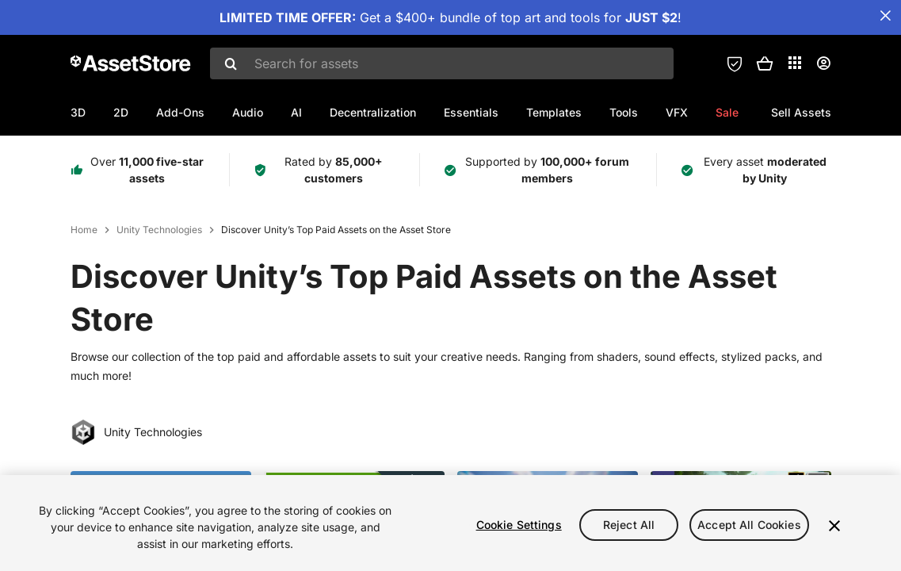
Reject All (629, 524)
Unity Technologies (159, 230)
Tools (623, 112)
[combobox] (442, 63)
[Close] (834, 525)
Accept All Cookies (749, 524)
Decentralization (373, 112)
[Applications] (794, 62)
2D (120, 112)
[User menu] (823, 63)
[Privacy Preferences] (734, 63)
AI (296, 112)
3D (78, 112)
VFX (677, 112)
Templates (554, 112)
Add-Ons (180, 112)
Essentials (471, 112)
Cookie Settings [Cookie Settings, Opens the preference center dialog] (519, 524)
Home (84, 230)
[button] (764, 63)
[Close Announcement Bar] (885, 16)
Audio (247, 112)
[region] (450, 523)
